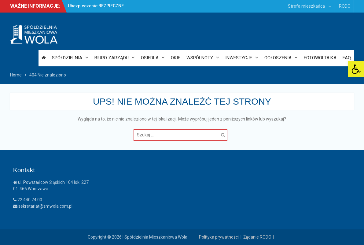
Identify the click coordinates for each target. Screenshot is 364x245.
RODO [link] (345, 6)
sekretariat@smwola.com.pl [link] (42, 206)
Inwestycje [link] (238, 58)
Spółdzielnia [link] (67, 58)
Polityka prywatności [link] (219, 237)
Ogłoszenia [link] (278, 58)
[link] (356, 69)
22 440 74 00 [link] (27, 199)
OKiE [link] (175, 58)
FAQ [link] (347, 58)
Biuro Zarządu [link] (111, 58)
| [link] (274, 237)
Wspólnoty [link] (199, 58)
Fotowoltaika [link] (320, 58)
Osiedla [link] (150, 58)
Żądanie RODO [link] (257, 237)
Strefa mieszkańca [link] (306, 6)
